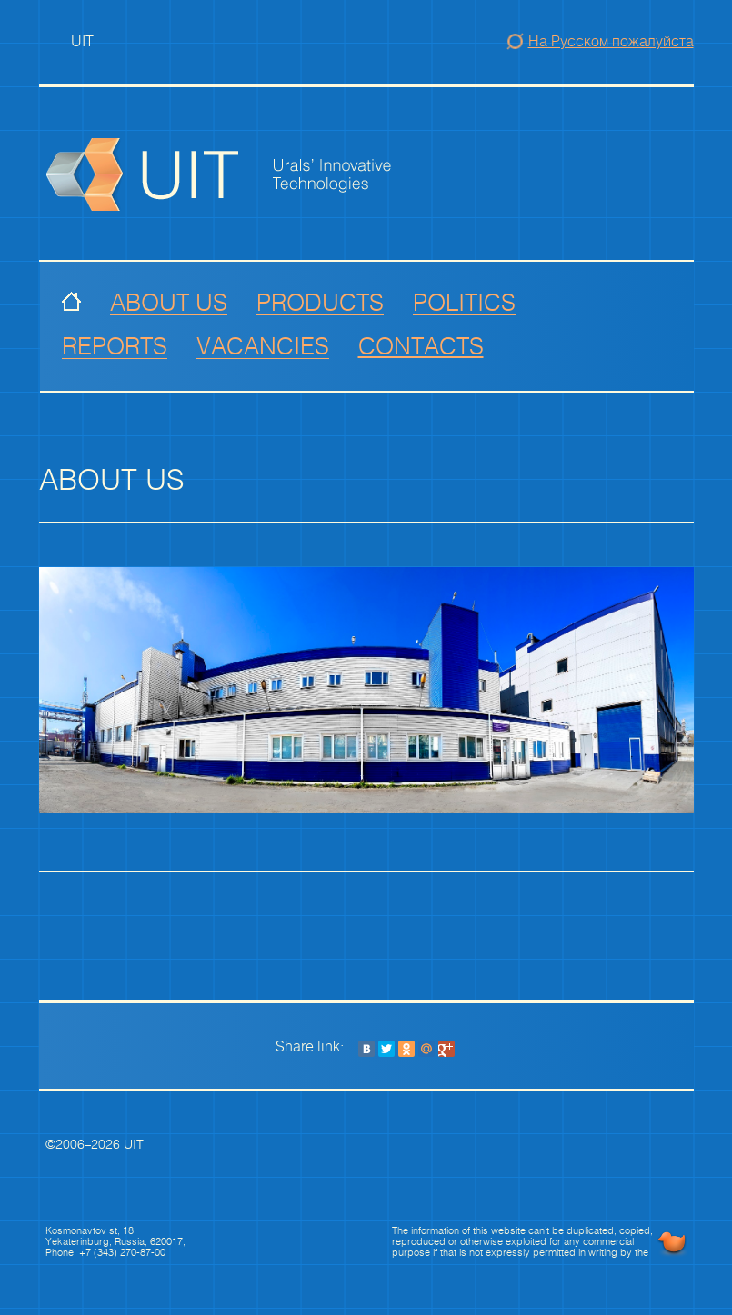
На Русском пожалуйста (611, 41)
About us (168, 303)
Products (320, 303)
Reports (114, 346)
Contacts (421, 347)
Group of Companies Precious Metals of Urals (261, 174)
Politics (464, 303)
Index (71, 303)
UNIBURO (672, 1243)
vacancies (262, 346)
